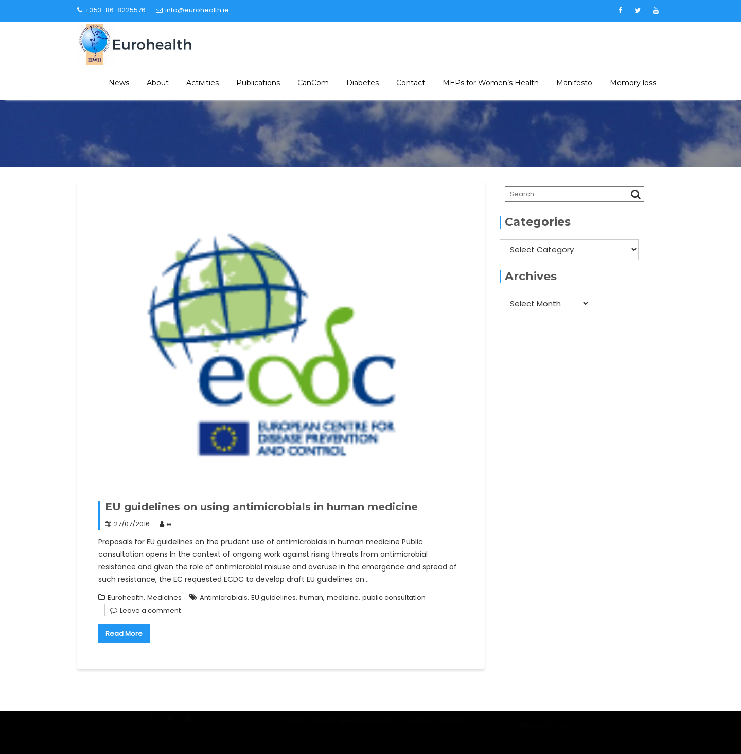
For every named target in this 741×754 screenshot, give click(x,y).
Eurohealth (126, 597)
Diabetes (362, 82)
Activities (202, 82)
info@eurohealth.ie (192, 10)
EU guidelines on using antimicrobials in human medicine (261, 507)
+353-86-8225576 (111, 10)
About (158, 82)
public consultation (394, 597)
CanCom (313, 82)
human (311, 597)
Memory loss (633, 82)
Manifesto (574, 82)
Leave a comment (150, 610)
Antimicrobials (224, 597)
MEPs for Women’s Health (491, 82)
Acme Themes (597, 731)
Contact (410, 82)
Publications (258, 82)
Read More (124, 633)
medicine (343, 597)
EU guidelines (273, 597)
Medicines (164, 597)
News (119, 82)
